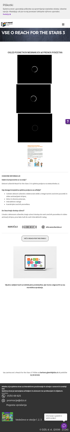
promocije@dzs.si (14, 400)
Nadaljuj (7, 14)
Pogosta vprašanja (16, 404)
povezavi (32, 11)
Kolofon (5, 393)
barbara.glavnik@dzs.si (49, 372)
